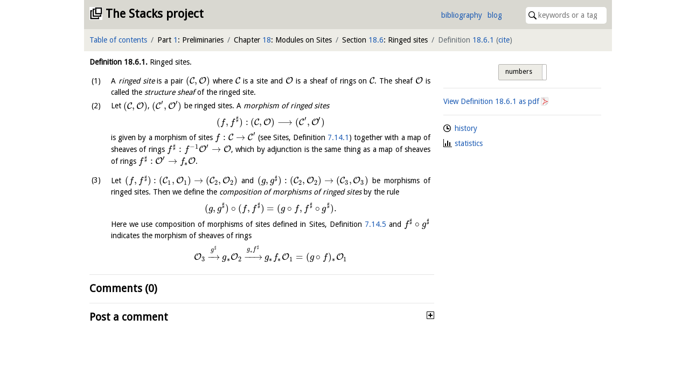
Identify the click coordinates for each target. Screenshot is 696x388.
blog (495, 15)
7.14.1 (338, 137)
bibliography (461, 15)
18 (266, 40)
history (466, 128)
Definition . (118, 62)
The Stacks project (155, 13)
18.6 (376, 40)
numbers (518, 71)
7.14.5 (375, 224)
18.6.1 (483, 40)
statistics (469, 143)
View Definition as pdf (491, 101)
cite (504, 40)
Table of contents (118, 40)
